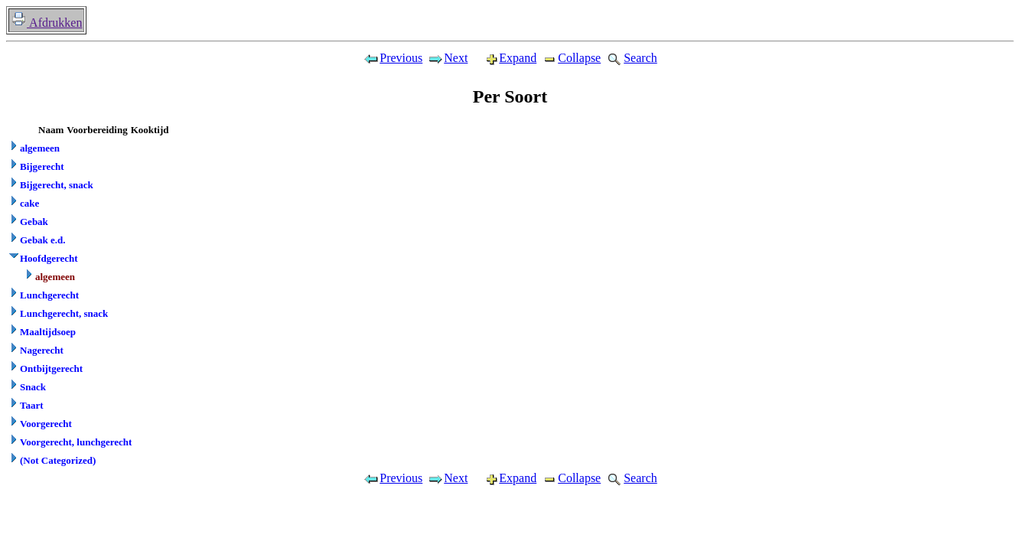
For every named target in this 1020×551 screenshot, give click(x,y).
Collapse (571, 57)
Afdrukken (46, 22)
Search (631, 57)
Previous (392, 57)
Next (447, 57)
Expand (504, 57)
